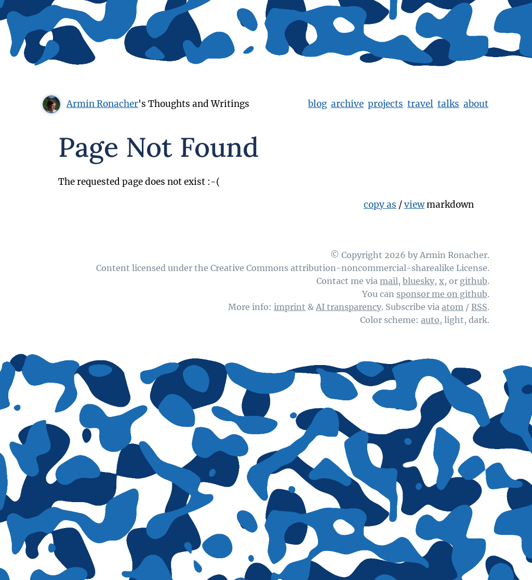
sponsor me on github (441, 294)
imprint (289, 307)
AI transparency (348, 307)
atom (452, 307)
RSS (479, 307)
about (475, 104)
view (414, 204)
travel (420, 104)
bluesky (418, 281)
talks (448, 104)
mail (389, 281)
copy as (380, 204)
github (473, 281)
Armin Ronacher (102, 104)
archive (347, 104)
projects (385, 104)
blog (317, 104)
